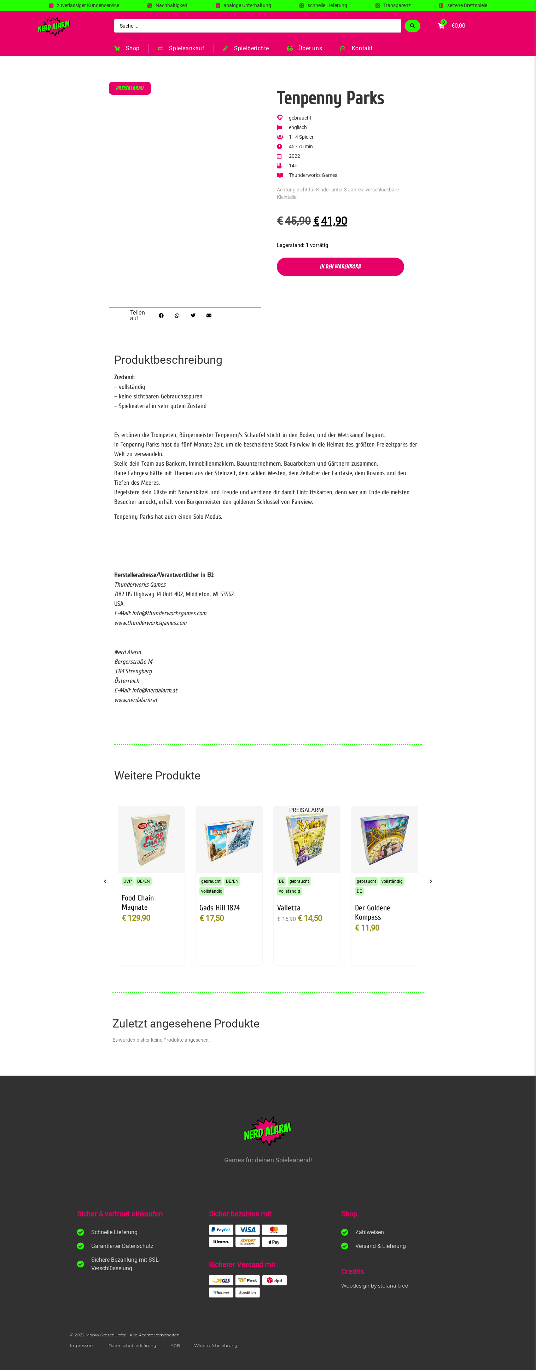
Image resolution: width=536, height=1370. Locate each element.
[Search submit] (412, 26)
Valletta (289, 908)
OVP (127, 881)
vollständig (211, 891)
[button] (161, 316)
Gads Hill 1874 (219, 908)
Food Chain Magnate (138, 902)
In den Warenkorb (340, 267)
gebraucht (211, 881)
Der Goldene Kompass (372, 912)
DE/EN (143, 881)
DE (281, 881)
